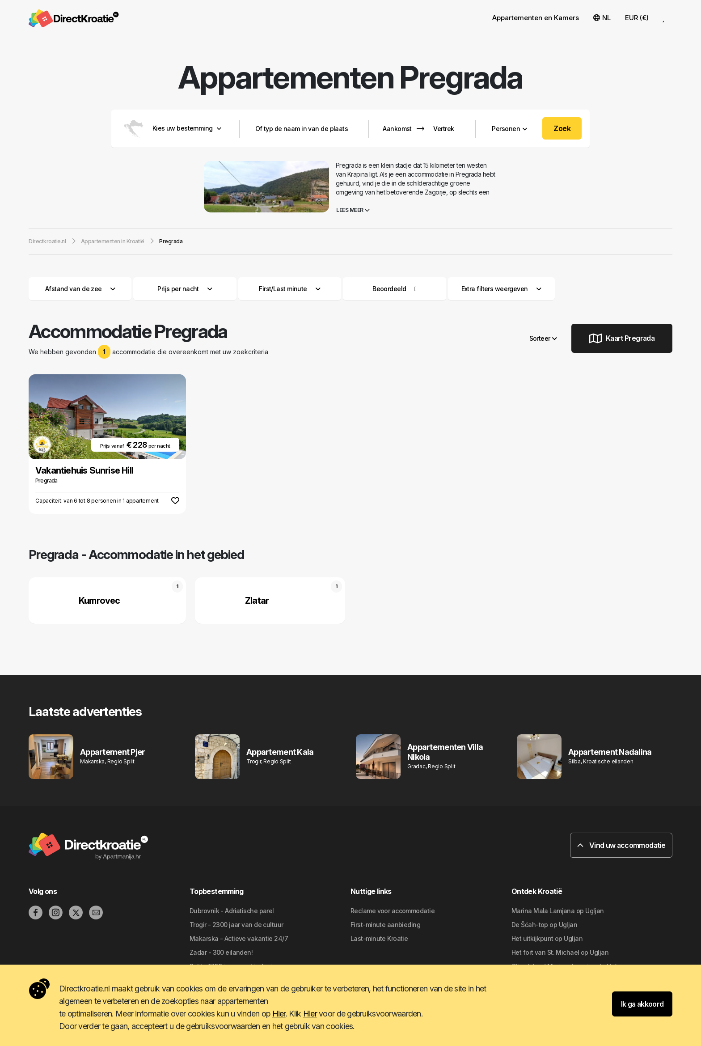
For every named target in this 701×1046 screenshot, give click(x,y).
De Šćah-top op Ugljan (544, 924)
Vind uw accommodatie (621, 845)
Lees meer (353, 210)
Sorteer (543, 338)
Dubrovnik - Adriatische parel (232, 911)
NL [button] (602, 17)
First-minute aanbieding (385, 924)
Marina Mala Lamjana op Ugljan (557, 911)
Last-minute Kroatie (379, 938)
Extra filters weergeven (501, 288)
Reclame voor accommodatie (392, 911)
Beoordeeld (389, 288)
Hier (279, 1013)
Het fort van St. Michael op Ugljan (559, 952)
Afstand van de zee (80, 288)
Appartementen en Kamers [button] (535, 17)
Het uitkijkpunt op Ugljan (547, 938)
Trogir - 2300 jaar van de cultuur (236, 924)
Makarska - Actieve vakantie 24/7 (239, 938)
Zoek (561, 128)
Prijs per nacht (184, 288)
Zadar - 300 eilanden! (221, 952)
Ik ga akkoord (642, 1003)
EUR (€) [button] (637, 17)
